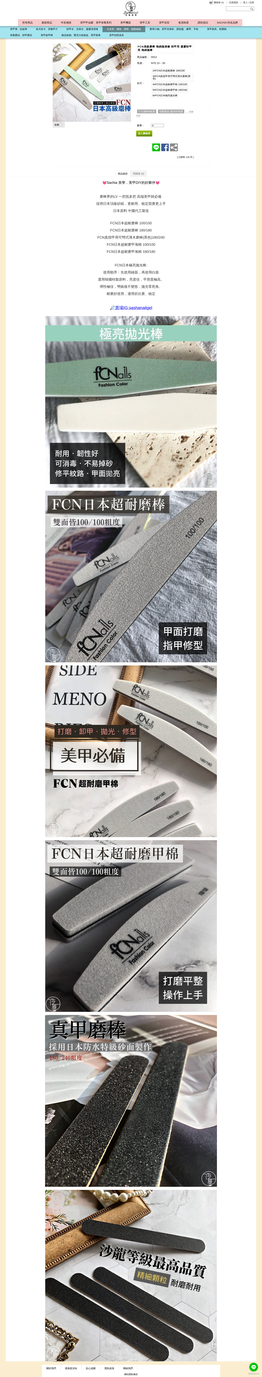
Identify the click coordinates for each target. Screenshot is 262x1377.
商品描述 (123, 173)
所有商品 (27, 22)
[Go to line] (253, 1367)
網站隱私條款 (131, 1374)
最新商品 (47, 22)
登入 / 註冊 (248, 2)
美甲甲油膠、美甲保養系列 (96, 22)
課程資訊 (203, 22)
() (216, 2)
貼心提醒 (91, 1368)
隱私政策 (109, 1368)
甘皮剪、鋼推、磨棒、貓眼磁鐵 (124, 29)
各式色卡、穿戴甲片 (47, 29)
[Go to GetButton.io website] (253, 1374)
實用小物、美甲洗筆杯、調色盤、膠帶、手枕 (174, 29)
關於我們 (51, 1368)
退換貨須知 (71, 1368)
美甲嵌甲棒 (47, 35)
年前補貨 (66, 22)
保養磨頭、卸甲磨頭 (21, 35)
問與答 (138, 173)
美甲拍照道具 (116, 35)
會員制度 (183, 22)
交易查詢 (233, 2)
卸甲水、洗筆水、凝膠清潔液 (82, 29)
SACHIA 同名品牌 (227, 22)
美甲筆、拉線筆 (18, 29)
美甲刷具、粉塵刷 (217, 29)
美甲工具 (145, 22)
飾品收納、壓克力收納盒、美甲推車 (81, 35)
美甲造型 (164, 22)
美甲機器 (125, 22)
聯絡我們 (128, 1368)
